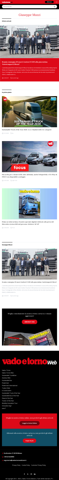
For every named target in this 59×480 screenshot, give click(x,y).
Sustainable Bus (7, 380)
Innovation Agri (7, 406)
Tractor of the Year (8, 401)
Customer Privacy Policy (38, 465)
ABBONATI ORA (30, 322)
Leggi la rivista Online (29, 423)
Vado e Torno (6, 370)
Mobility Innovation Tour (9, 403)
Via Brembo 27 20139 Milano (12, 453)
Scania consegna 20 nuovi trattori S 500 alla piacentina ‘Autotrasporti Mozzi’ (24, 63)
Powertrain (5, 383)
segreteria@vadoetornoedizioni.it (14, 460)
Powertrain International (9, 385)
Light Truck (14, 180)
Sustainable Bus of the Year (10, 396)
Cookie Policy (26, 465)
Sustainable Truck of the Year (11, 393)
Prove (13, 227)
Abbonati (49, 2)
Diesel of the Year (7, 398)
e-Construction (6, 390)
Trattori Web (6, 388)
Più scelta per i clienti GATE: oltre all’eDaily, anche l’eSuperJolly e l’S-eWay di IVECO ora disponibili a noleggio (29, 176)
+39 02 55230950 (8, 457)
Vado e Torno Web (8, 373)
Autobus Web (6, 378)
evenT (4, 408)
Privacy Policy (16, 465)
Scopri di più (29, 441)
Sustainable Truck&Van (9, 375)
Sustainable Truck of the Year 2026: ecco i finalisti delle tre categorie (27, 130)
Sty (12, 133)
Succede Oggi (15, 78)
